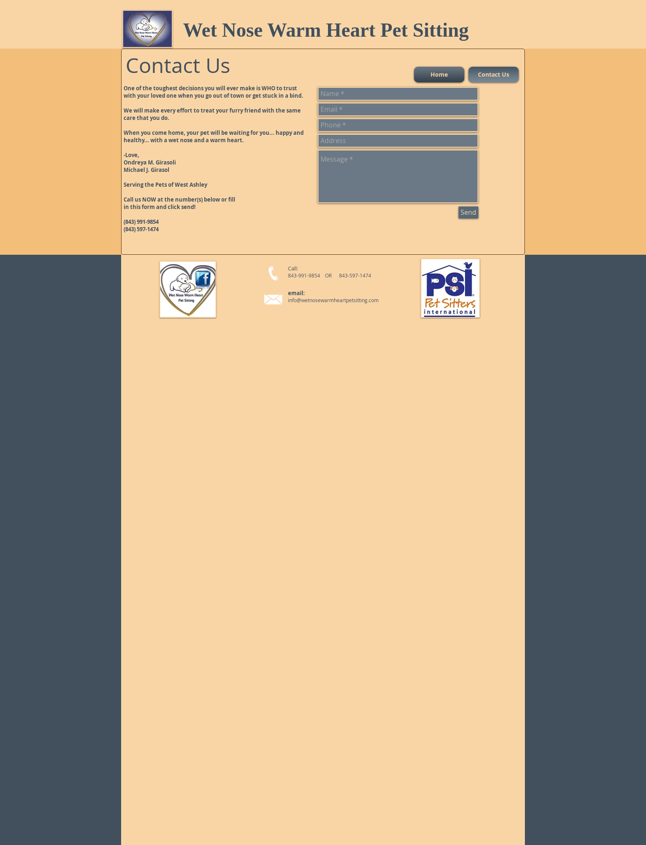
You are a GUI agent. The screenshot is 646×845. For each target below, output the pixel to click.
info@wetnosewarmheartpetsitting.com (333, 300)
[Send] (468, 212)
